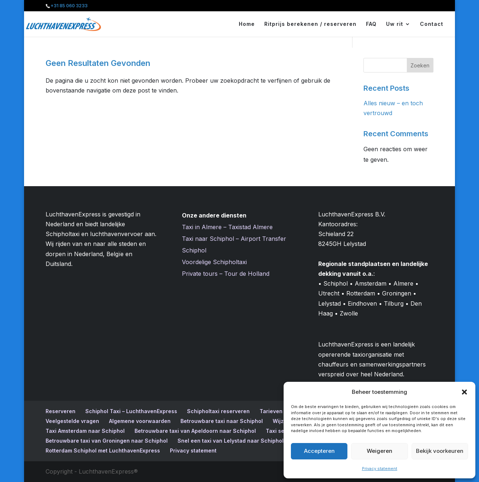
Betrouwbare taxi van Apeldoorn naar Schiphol (195, 431)
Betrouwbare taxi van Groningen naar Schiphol (107, 441)
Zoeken (419, 65)
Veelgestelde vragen (72, 421)
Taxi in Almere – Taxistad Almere (227, 227)
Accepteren (319, 450)
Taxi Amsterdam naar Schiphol (85, 431)
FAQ (371, 24)
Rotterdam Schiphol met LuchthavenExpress (103, 450)
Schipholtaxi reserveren (218, 411)
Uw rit (394, 24)
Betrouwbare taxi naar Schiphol (221, 421)
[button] (464, 392)
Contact (431, 24)
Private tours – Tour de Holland (225, 273)
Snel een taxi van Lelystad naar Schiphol (231, 441)
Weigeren (379, 450)
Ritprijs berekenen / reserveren (310, 24)
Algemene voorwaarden (140, 421)
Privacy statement (379, 468)
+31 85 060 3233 (69, 5)
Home (247, 24)
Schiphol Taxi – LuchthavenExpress (131, 411)
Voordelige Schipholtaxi (214, 262)
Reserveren (60, 411)
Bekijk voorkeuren (439, 450)
